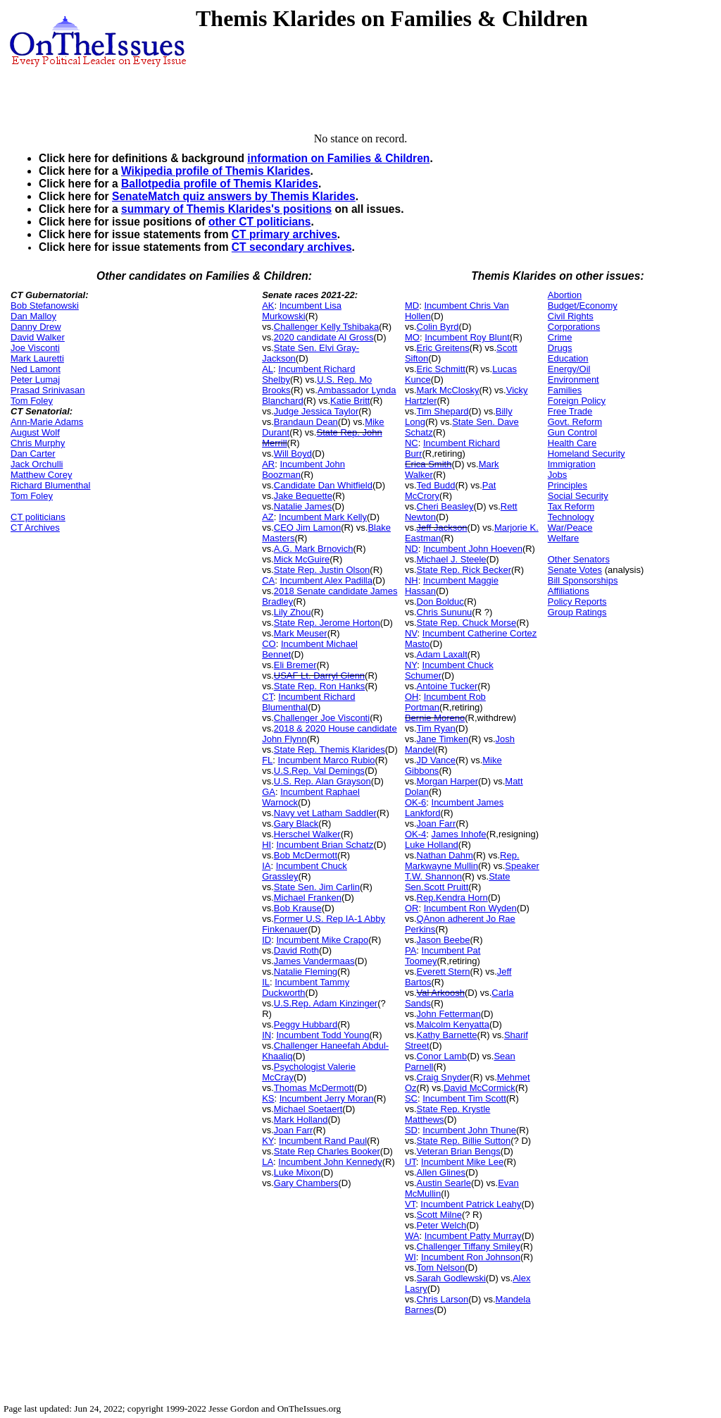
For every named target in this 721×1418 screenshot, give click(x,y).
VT (410, 1204)
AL (267, 369)
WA (412, 1236)
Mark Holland (301, 1119)
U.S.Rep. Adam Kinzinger (325, 1003)
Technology (571, 517)
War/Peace (570, 527)
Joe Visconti (35, 348)
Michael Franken (307, 897)
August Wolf (35, 432)
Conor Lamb (442, 1056)
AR (268, 464)
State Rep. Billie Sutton (464, 1140)
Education (568, 358)
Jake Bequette (303, 496)
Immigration (572, 464)
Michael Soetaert (308, 1109)
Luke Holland (431, 844)
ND (411, 548)
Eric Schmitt (441, 369)
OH (412, 696)
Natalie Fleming (305, 971)
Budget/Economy (582, 305)
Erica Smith (428, 464)
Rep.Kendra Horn (452, 897)
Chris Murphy (38, 443)
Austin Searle (444, 1183)
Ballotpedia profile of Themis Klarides (219, 184)
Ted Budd (436, 485)
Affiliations (568, 591)
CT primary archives (284, 234)
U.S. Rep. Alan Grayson (322, 781)
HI (266, 844)
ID (266, 940)
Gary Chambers (306, 1183)
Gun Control (572, 432)
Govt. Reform (575, 422)
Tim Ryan (436, 728)
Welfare (563, 538)
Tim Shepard (443, 411)
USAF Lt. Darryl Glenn (319, 675)
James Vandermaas (314, 961)
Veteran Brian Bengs (459, 1151)
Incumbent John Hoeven (472, 548)
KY (268, 1140)
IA (266, 866)
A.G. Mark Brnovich (313, 548)
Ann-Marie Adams (47, 422)
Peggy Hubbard (305, 1024)
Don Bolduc (440, 601)
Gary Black (296, 823)
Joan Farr (293, 1130)
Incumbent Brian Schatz (324, 844)
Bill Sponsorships (583, 580)
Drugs (560, 348)
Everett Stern (443, 971)
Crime (560, 337)
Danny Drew (36, 326)
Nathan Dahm (445, 855)
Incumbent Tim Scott (464, 1098)
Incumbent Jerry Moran (327, 1098)
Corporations (574, 326)
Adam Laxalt (442, 654)
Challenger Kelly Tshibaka (326, 326)
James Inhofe (459, 834)
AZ (268, 517)
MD (412, 305)
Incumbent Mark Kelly (323, 517)
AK (268, 305)
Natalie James (303, 506)
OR (412, 908)
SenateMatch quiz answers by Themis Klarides (234, 196)
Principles (567, 485)
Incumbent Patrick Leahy (470, 1204)
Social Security (578, 496)
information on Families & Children (338, 158)
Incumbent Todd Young (322, 1035)
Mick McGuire (302, 559)
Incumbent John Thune (469, 1130)
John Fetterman (449, 1014)
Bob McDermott (305, 855)
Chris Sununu (444, 612)
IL (266, 982)
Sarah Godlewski (451, 1278)
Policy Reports (577, 601)
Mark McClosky (448, 390)
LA (267, 1162)
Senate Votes (575, 570)
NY (411, 665)
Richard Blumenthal (50, 485)
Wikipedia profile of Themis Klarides (215, 171)
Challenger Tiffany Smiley (468, 1246)
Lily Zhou (292, 612)
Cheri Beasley (445, 506)
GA (268, 792)
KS (268, 1098)
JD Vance (436, 760)
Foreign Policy (577, 400)
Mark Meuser (300, 633)
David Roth (296, 950)
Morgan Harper (447, 781)
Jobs (557, 474)
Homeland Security (586, 453)
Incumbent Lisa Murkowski (301, 310)
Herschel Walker (307, 834)
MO (412, 337)
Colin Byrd (438, 326)
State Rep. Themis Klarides (329, 749)
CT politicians (38, 517)
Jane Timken (443, 739)
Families (565, 390)
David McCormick (479, 1088)
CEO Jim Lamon (307, 527)
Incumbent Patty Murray (473, 1236)
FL (267, 760)
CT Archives (35, 527)
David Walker (38, 337)
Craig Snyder (443, 1077)
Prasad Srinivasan (48, 390)
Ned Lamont (36, 369)
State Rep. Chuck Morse (467, 622)
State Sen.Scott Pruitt (457, 881)
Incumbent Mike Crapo (322, 940)
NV (411, 633)
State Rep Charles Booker (327, 1151)
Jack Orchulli (37, 464)
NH (411, 580)
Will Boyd (293, 453)
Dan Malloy (33, 316)
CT (267, 696)
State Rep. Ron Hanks (319, 686)
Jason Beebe (443, 940)
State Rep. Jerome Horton (327, 622)
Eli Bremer (295, 665)
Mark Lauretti (37, 358)
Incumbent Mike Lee (462, 1162)
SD (411, 1130)
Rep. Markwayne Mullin (462, 860)
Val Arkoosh (441, 992)
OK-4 (415, 834)
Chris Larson (443, 1299)
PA (410, 950)
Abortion (565, 295)
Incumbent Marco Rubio (326, 760)
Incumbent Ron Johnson (470, 1257)
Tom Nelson (441, 1267)
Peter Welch (442, 1225)
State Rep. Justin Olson (322, 570)
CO (269, 644)
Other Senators (579, 559)
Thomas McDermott (314, 1088)
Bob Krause (298, 908)
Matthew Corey (41, 474)
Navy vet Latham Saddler (325, 813)
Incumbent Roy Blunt (467, 337)
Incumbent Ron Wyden (470, 908)
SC (411, 1098)
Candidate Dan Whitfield (323, 485)
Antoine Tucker (447, 686)
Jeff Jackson (442, 527)
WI (410, 1257)
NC (411, 443)
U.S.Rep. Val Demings (319, 770)
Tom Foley (32, 400)
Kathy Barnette (447, 1035)
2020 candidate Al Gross (324, 337)
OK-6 (415, 802)
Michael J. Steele (452, 559)
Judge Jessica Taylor (316, 411)
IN (266, 1035)
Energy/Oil (569, 369)
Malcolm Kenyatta (453, 1024)
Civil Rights (571, 316)
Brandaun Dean (306, 422)
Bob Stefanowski (45, 305)
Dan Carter (33, 453)
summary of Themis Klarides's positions (226, 209)
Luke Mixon (297, 1172)
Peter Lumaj (35, 379)
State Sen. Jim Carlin (317, 887)
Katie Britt (350, 400)
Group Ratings (577, 612)
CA (268, 580)
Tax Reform (571, 506)
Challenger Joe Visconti (322, 718)
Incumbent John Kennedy (330, 1162)
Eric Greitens (443, 348)
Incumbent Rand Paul (323, 1140)
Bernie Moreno (435, 718)
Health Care (572, 443)
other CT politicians (259, 222)
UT (410, 1162)
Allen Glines (441, 1172)
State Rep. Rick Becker (464, 570)
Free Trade (570, 411)
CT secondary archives (292, 247)
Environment (573, 379)
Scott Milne (439, 1214)
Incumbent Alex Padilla (326, 580)
